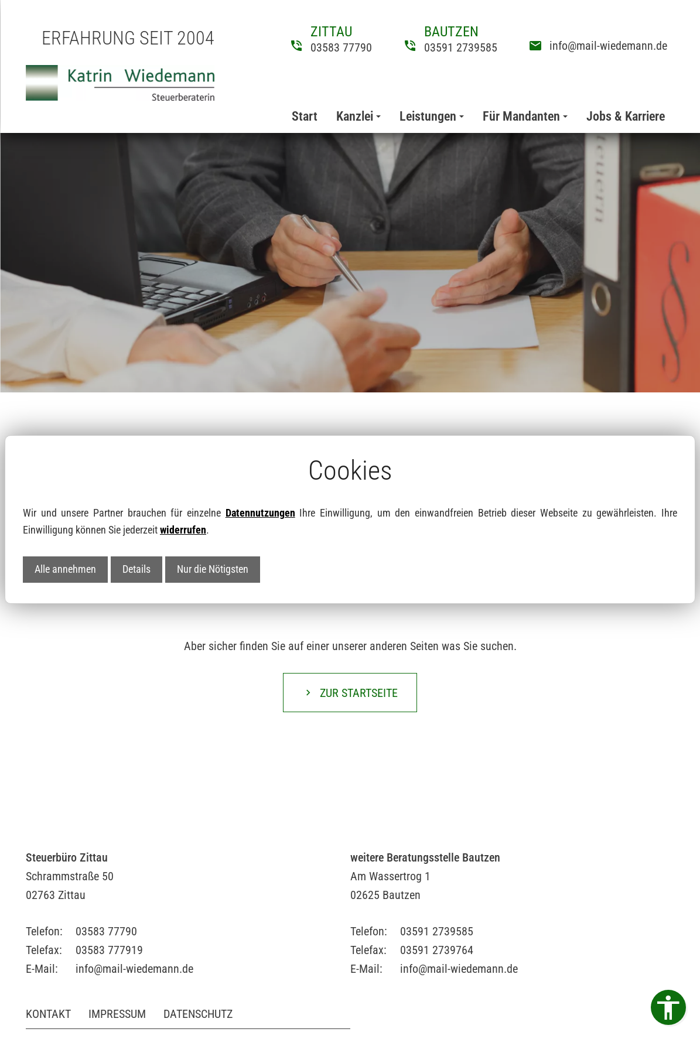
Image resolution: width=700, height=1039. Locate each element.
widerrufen (183, 530)
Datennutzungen (260, 513)
